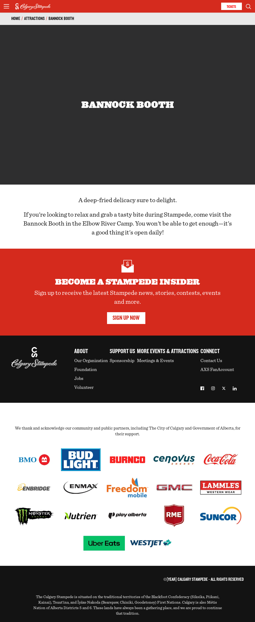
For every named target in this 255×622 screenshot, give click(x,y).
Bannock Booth (61, 18)
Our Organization (91, 360)
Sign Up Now (126, 318)
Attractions (34, 18)
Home (15, 18)
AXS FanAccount (217, 369)
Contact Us (211, 360)
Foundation (85, 369)
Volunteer (84, 387)
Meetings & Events (155, 360)
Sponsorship (122, 360)
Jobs (78, 378)
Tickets (231, 7)
